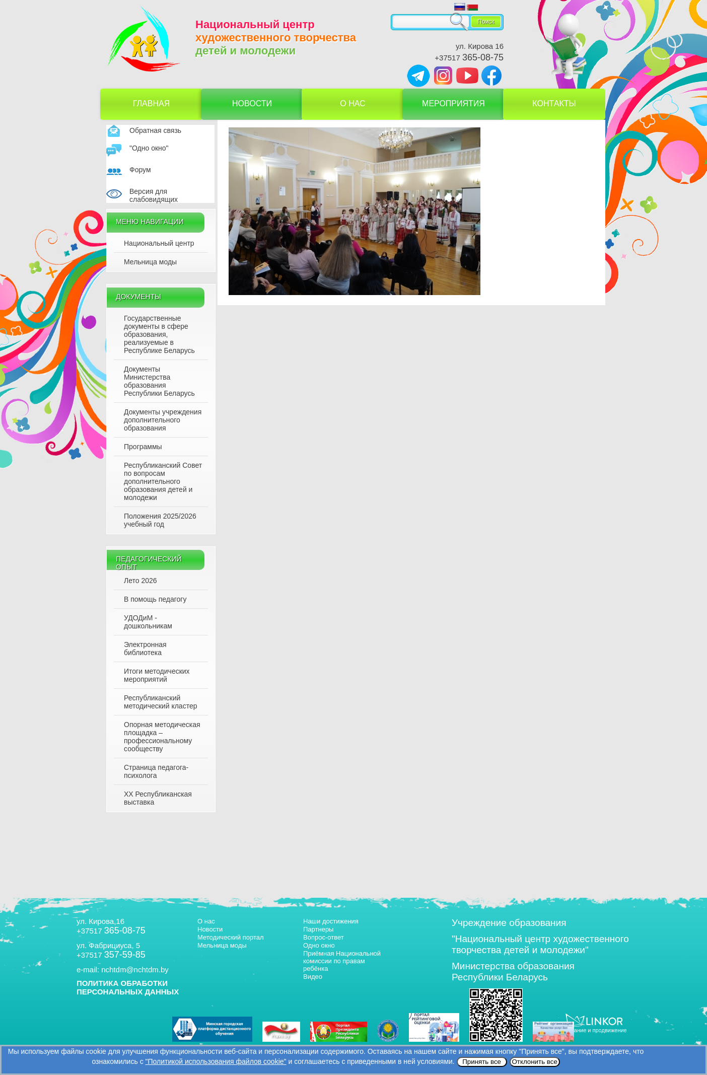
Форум (140, 170)
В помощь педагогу (155, 599)
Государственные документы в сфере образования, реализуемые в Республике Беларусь (159, 334)
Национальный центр (159, 243)
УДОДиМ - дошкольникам (148, 622)
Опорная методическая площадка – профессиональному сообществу (162, 737)
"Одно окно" (149, 148)
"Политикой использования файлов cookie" (216, 1061)
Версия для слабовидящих (153, 195)
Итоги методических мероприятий (157, 675)
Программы (143, 447)
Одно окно (319, 945)
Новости (252, 103)
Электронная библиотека (145, 648)
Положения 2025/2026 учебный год (160, 520)
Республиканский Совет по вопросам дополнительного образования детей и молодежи (163, 481)
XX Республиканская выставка (158, 798)
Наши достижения (331, 921)
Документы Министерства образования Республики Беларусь (159, 381)
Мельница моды (150, 262)
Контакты (554, 103)
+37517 (469, 57)
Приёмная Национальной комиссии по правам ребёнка (342, 961)
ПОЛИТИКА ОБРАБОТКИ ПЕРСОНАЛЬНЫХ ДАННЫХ (128, 987)
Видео (312, 976)
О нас (352, 103)
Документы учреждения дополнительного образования (162, 420)
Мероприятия (453, 103)
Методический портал (230, 937)
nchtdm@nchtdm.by (135, 969)
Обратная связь (155, 130)
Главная (151, 103)
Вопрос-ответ (323, 937)
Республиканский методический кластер (160, 702)
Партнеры (318, 929)
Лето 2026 (140, 581)
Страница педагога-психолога (156, 771)
